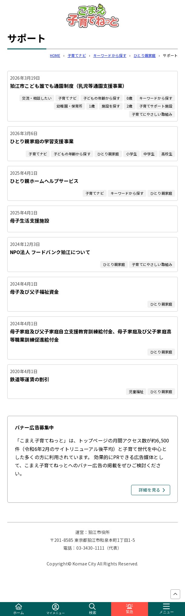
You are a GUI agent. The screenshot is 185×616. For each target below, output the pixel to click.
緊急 (129, 609)
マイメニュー (55, 609)
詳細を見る (149, 490)
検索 (92, 609)
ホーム (18, 609)
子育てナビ (77, 55)
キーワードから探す (109, 55)
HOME (55, 55)
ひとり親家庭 (145, 55)
